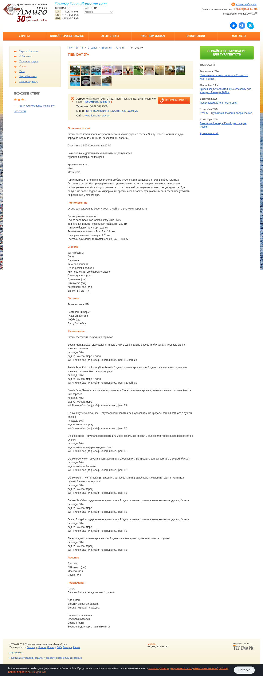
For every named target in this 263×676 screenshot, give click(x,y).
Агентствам (110, 36)
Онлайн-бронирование (67, 36)
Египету (51, 647)
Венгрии (67, 647)
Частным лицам (153, 36)
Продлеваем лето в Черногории (218, 102)
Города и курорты (28, 61)
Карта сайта (15, 652)
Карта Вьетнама (27, 76)
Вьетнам (107, 47)
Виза (22, 71)
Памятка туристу (28, 81)
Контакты (238, 36)
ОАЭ (59, 647)
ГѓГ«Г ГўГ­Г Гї (75, 47)
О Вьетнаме (25, 56)
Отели (22, 66)
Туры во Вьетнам (28, 51)
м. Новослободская (246, 4)
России (42, 647)
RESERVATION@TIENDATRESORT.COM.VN (112, 111)
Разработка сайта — (243, 646)
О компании (196, 36)
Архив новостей (209, 133)
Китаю (76, 647)
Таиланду (32, 647)
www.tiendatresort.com (97, 115)
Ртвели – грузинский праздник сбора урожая (226, 113)
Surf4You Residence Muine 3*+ (37, 105)
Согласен (245, 670)
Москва (152, 644)
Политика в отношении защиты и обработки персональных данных (45, 658)
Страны (24, 36)
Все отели (20, 111)
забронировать (176, 100)
